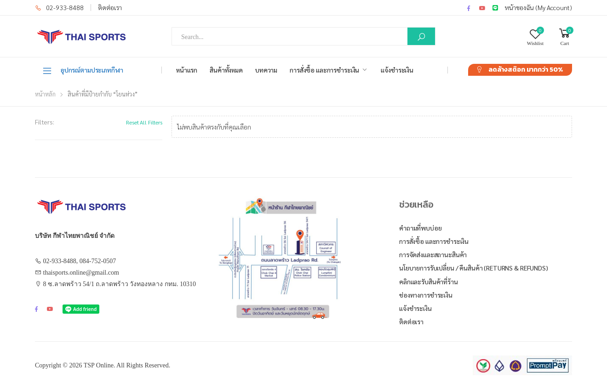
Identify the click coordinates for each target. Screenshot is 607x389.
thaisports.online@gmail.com (81, 272)
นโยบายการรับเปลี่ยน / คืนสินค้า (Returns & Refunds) (473, 268)
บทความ (266, 70)
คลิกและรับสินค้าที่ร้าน (428, 281)
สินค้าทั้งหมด (226, 70)
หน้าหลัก (45, 94)
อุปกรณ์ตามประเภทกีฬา (82, 70)
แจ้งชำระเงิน (397, 70)
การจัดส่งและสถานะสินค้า (433, 254)
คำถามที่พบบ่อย (420, 228)
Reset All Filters (144, 122)
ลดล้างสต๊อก (525, 69)
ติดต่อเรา (110, 7)
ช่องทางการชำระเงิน (425, 295)
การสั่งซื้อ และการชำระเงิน (324, 70)
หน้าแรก (186, 70)
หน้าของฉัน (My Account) (538, 7)
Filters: (44, 122)
